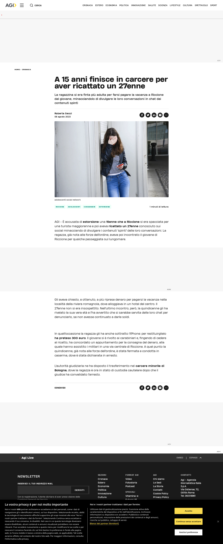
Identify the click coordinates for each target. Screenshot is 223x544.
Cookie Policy (160, 493)
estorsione (104, 207)
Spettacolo (201, 5)
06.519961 (190, 495)
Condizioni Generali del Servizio (33, 499)
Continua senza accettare (188, 521)
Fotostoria (131, 482)
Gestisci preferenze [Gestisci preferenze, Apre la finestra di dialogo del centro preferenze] (188, 532)
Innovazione (138, 5)
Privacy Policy (161, 497)
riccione (60, 207)
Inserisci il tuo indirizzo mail (35, 484)
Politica (124, 5)
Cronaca (88, 5)
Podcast (130, 486)
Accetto (188, 510)
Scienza (162, 5)
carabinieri (89, 207)
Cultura (187, 5)
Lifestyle (175, 5)
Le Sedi (157, 482)
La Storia (158, 486)
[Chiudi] (218, 521)
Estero (99, 5)
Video (128, 479)
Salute (152, 5)
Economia (111, 5)
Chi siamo (158, 479)
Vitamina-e (131, 496)
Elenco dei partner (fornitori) (104, 523)
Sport (213, 5)
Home (17, 69)
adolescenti (74, 207)
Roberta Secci (63, 113)
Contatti (157, 489)
